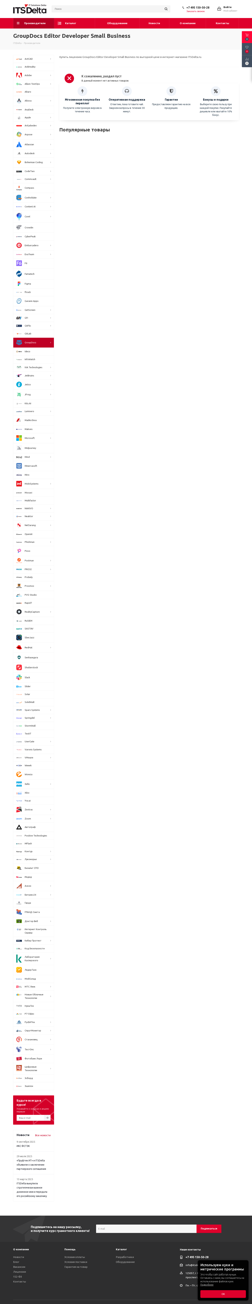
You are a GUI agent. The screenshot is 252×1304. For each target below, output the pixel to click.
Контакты (19, 1281)
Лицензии (19, 1271)
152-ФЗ (17, 1276)
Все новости (43, 1135)
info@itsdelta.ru (195, 1265)
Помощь (70, 1249)
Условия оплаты (74, 1257)
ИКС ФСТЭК (23, 1146)
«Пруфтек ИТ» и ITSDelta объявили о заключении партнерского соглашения (31, 1164)
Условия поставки (75, 1261)
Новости (18, 1257)
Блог (16, 1261)
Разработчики (125, 1257)
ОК (223, 1294)
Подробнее (207, 1284)
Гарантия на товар (76, 1266)
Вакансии (19, 1266)
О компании (21, 1249)
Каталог (121, 1249)
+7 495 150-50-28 (197, 7)
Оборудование (125, 1261)
